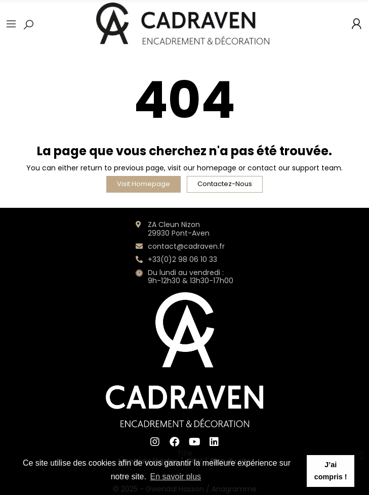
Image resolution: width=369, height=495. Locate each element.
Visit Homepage (143, 184)
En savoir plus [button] (175, 476)
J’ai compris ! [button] (330, 471)
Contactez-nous (224, 184)
